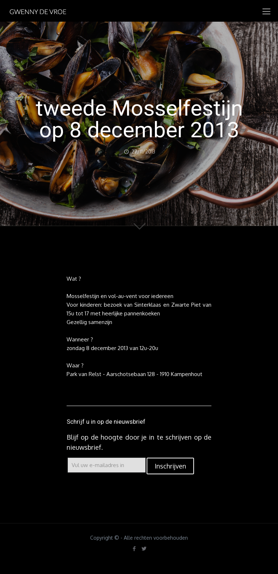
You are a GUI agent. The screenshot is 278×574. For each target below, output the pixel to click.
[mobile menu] (266, 11)
